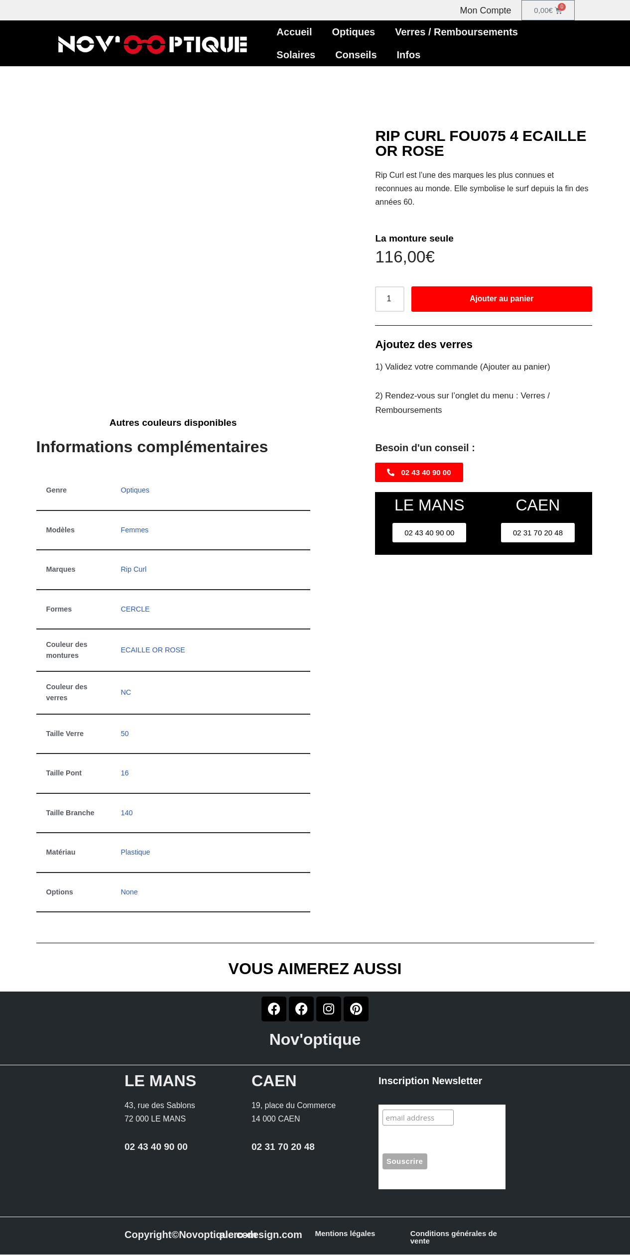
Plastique (135, 853)
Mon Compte (485, 10)
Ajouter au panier (501, 299)
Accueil (294, 31)
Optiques (354, 31)
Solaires (295, 54)
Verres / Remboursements (456, 31)
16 (125, 773)
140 (127, 813)
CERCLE (135, 609)
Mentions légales (345, 1234)
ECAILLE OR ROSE (153, 650)
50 (125, 734)
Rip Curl (134, 570)
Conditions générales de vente (453, 1238)
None (129, 892)
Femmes (135, 530)
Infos (409, 54)
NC (126, 693)
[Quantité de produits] (389, 299)
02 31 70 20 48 (283, 1147)
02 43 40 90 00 (156, 1147)
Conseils (356, 54)
